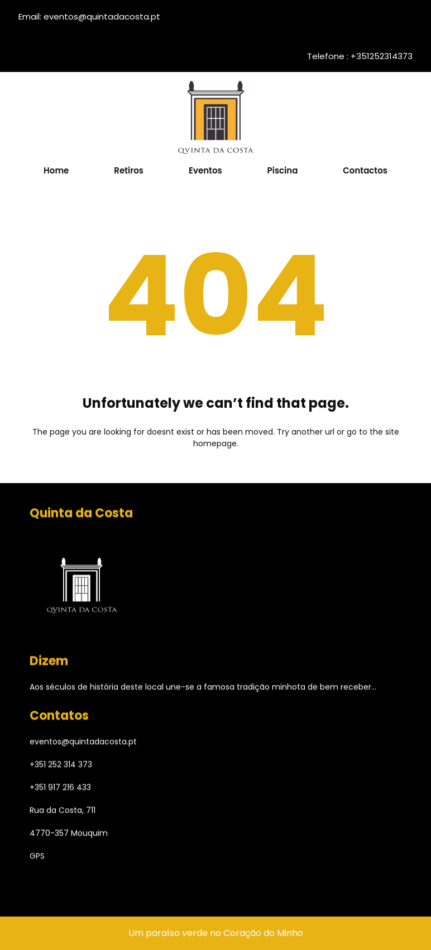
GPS (37, 858)
